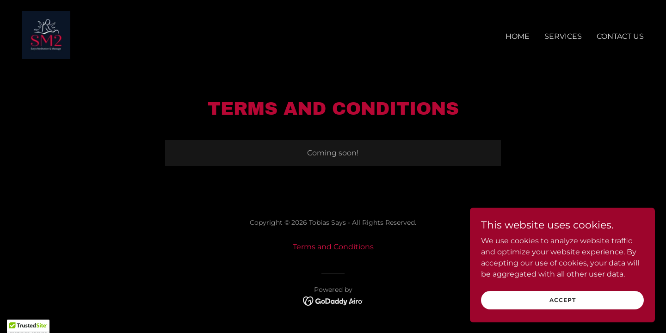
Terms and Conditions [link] (333, 246)
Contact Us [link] (620, 36)
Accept (562, 318)
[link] (46, 34)
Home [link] (518, 36)
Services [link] (563, 36)
